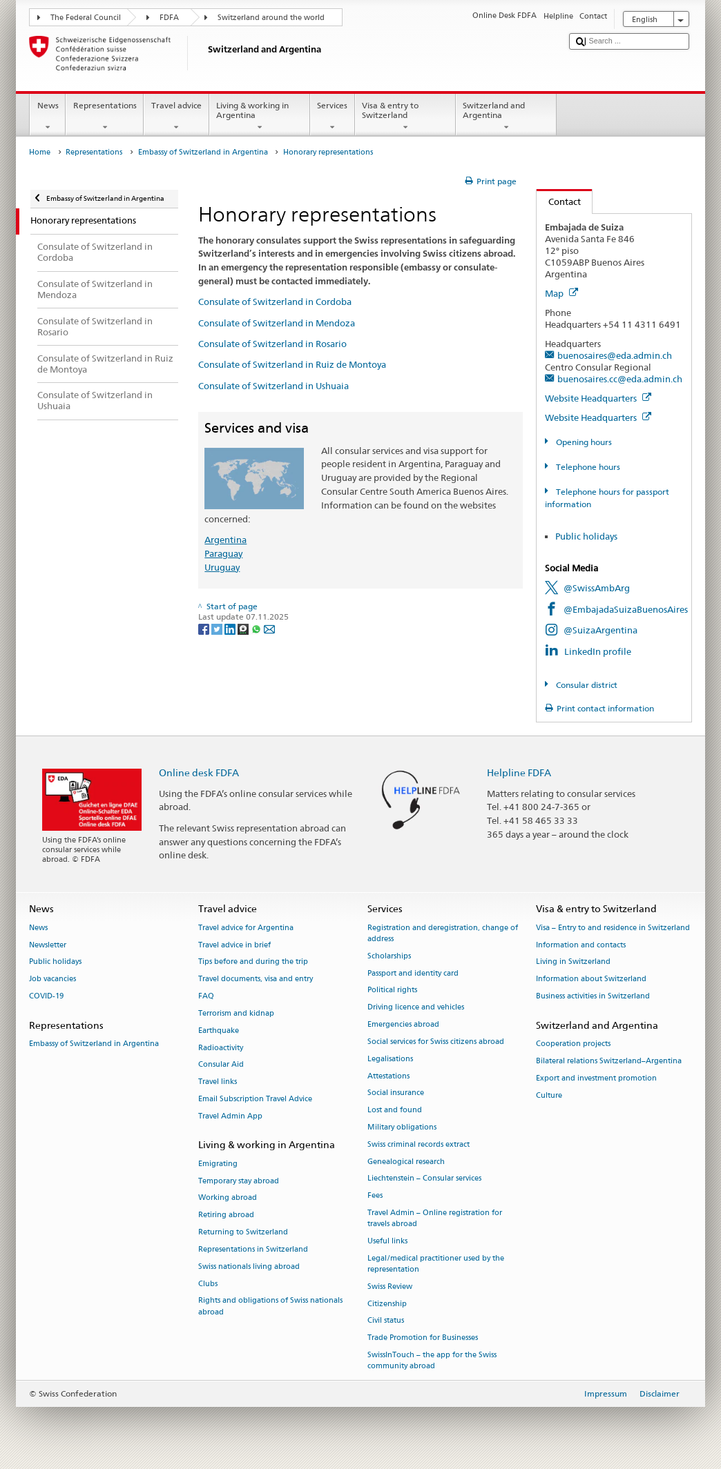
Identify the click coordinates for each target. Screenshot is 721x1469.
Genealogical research (406, 1161)
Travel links (217, 1082)
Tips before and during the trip (253, 962)
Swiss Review (389, 1286)
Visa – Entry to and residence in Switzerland (613, 927)
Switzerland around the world (271, 17)
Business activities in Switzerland (593, 996)
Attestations (388, 1076)
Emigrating (218, 1163)
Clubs (208, 1283)
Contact (559, 201)
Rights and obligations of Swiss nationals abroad (270, 1307)
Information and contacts (581, 944)
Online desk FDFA (199, 772)
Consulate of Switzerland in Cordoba (275, 301)
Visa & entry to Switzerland (405, 116)
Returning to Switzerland (243, 1232)
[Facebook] (204, 628)
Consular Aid (221, 1065)
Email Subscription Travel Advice (255, 1098)
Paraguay (223, 553)
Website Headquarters (598, 398)
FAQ (206, 996)
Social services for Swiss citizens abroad (435, 1041)
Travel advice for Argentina (246, 927)
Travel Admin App (230, 1116)
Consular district (585, 685)
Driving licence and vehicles (415, 1007)
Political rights (392, 990)
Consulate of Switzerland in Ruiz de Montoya (292, 364)
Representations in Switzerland (253, 1249)
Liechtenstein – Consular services (424, 1178)
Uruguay (222, 567)
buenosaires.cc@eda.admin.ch (619, 378)
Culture (549, 1095)
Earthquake (218, 1030)
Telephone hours (587, 467)
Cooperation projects (573, 1044)
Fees (375, 1196)
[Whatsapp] (257, 628)
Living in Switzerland (573, 962)
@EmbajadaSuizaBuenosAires (626, 609)
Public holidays (586, 536)
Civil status (385, 1321)
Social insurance (395, 1093)
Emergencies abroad (403, 1024)
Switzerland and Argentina (506, 116)
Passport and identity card (413, 973)
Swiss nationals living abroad (249, 1266)
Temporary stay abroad (238, 1180)
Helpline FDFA (519, 772)
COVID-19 (46, 996)
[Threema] (244, 628)
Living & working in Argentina (259, 116)
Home (39, 152)
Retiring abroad (226, 1215)
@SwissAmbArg (597, 587)
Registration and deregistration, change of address (442, 933)
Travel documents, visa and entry (255, 979)
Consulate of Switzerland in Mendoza (276, 322)
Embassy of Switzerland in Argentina (203, 152)
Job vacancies (52, 979)
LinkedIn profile (597, 651)
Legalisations (390, 1058)
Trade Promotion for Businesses (422, 1338)
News (47, 116)
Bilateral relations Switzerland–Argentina (609, 1060)
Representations (104, 116)
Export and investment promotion (596, 1078)
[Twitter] (217, 628)
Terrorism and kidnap (236, 1013)
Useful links (387, 1240)
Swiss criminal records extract (418, 1144)
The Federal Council (85, 17)
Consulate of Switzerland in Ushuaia (273, 385)
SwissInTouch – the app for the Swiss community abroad (432, 1360)
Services (332, 116)
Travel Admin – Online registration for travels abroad (434, 1218)
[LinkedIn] (231, 628)
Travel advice (176, 116)
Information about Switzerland (591, 979)
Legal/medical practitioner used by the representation (435, 1264)
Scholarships (389, 956)
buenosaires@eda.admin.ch (614, 355)
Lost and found (394, 1110)
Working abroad (227, 1198)
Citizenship (387, 1303)
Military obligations (401, 1127)
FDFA (169, 17)
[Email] (269, 628)
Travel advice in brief (234, 944)
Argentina (225, 539)
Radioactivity (220, 1047)
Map (561, 293)
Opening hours (583, 442)
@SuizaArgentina (600, 629)
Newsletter (47, 944)
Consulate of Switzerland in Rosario (272, 343)
